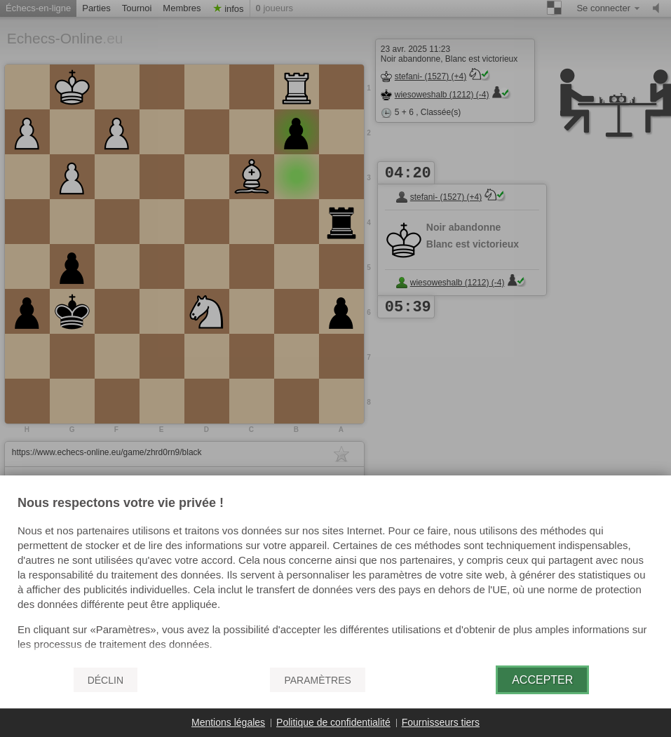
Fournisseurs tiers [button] (441, 722)
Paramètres (317, 680)
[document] (335, 575)
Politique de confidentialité (333, 722)
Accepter (542, 680)
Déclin (105, 680)
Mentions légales (228, 722)
